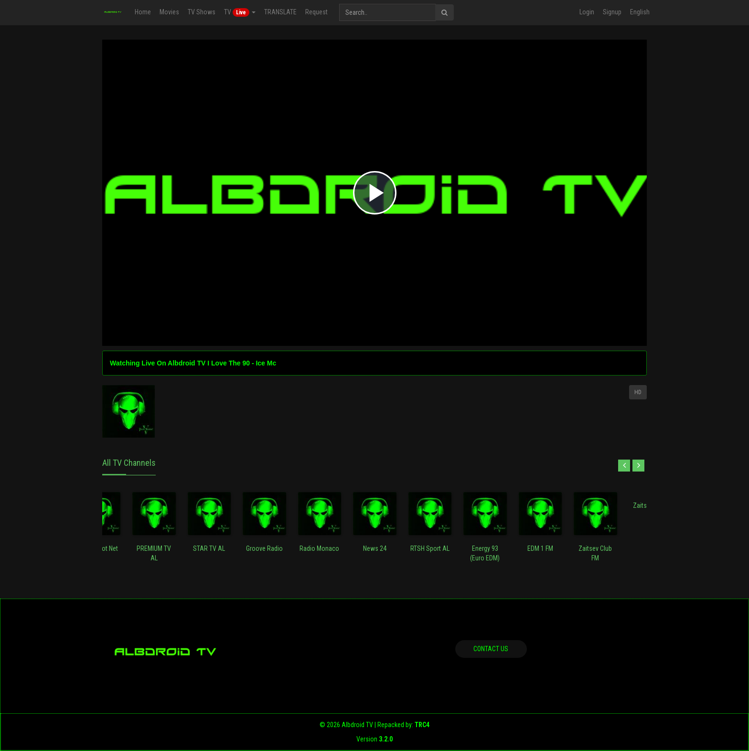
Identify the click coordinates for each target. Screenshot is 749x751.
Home (143, 12)
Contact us (490, 649)
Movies (169, 12)
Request (316, 12)
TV (240, 12)
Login (586, 12)
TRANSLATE (280, 12)
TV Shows (201, 12)
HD (638, 392)
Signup (612, 12)
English (640, 12)
